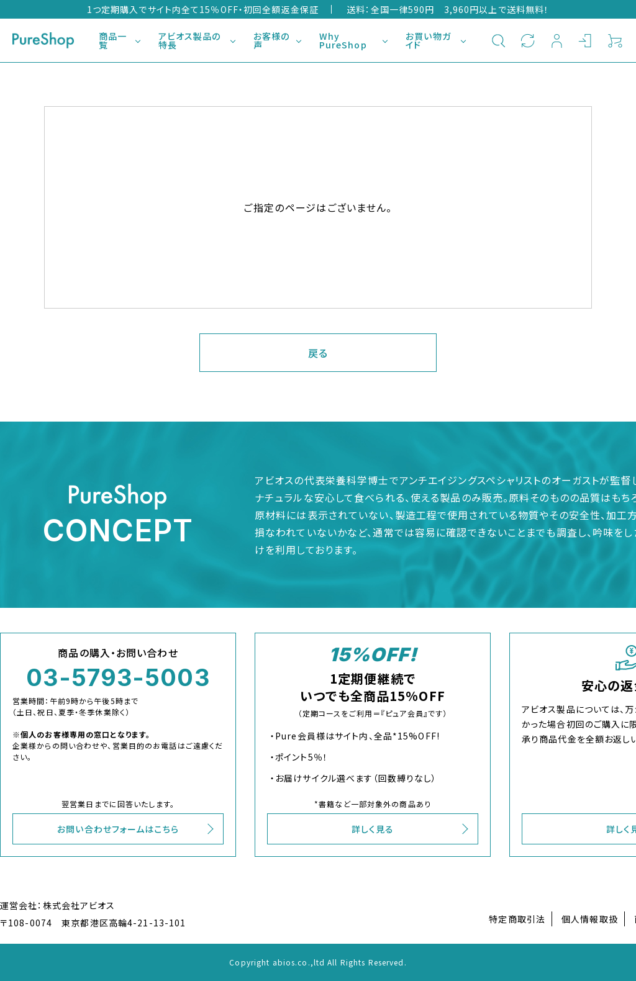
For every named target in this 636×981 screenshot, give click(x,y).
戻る (318, 352)
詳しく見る (373, 829)
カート (615, 40)
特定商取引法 (517, 919)
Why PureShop (343, 40)
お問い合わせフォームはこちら (118, 829)
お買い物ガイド (428, 40)
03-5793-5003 (117, 677)
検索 (498, 40)
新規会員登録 (556, 40)
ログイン (586, 40)
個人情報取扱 (589, 919)
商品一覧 (113, 40)
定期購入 (527, 40)
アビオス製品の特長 (189, 40)
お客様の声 (271, 40)
